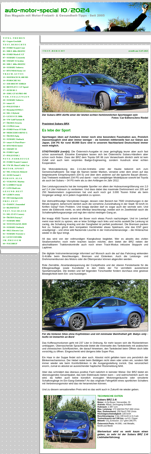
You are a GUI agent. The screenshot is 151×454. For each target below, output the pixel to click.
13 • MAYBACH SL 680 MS (15, 77)
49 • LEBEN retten (11, 194)
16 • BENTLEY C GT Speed (15, 87)
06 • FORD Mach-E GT (13, 54)
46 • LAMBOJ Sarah (12, 185)
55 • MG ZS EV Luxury (13, 214)
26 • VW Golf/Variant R (13, 119)
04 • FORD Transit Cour (14, 48)
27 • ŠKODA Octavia (12, 123)
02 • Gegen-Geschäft (12, 41)
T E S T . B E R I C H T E (14, 44)
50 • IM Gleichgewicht (13, 198)
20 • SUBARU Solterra (13, 100)
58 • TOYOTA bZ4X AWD (15, 224)
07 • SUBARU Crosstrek (14, 57)
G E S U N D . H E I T (13, 191)
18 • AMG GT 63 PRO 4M (15, 93)
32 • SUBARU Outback (13, 139)
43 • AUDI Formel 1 (12, 175)
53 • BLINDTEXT (11, 207)
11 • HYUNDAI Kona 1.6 (14, 70)
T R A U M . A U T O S (13, 74)
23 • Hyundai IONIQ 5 (13, 110)
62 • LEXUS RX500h (12, 237)
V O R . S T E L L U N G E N (16, 97)
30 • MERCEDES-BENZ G (15, 132)
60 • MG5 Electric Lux (13, 230)
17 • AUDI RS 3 (10, 90)
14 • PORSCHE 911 (12, 80)
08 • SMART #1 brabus (13, 61)
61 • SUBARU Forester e (14, 234)
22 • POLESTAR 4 (11, 106)
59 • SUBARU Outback (13, 227)
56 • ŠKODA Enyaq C (13, 217)
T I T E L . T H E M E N (14, 38)
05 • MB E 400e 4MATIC (14, 51)
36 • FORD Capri (11, 152)
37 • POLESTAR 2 (11, 155)
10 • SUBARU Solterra (13, 67)
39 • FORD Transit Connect (15, 162)
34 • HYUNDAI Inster (13, 145)
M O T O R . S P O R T (13, 168)
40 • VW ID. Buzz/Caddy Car (16, 165)
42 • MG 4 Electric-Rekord (15, 172)
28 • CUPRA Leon (11, 126)
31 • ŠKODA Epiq (11, 136)
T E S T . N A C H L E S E (14, 211)
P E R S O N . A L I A (12, 178)
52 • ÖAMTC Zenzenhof (14, 204)
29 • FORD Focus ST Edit (14, 129)
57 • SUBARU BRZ (11, 221)
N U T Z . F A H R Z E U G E (16, 159)
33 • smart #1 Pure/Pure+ (14, 142)
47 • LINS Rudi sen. (12, 188)
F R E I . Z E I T (10, 201)
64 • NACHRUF (10, 243)
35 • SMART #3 (10, 149)
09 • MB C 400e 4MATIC (14, 64)
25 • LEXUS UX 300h (12, 116)
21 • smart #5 (9, 103)
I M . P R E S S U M (12, 240)
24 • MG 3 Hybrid (11, 113)
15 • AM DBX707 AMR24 (14, 84)
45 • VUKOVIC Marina (13, 181)
